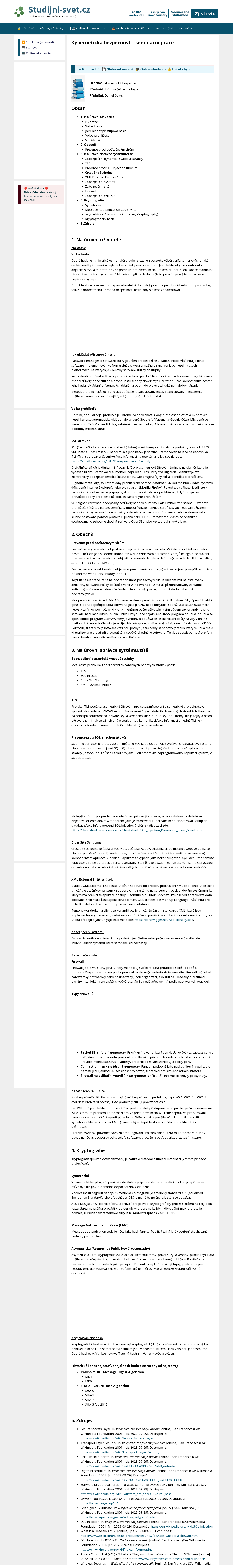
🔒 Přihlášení (25, 28)
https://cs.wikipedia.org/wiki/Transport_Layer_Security (120, 1452)
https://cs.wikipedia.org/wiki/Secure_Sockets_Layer (117, 1438)
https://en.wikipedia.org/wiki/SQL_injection (182, 1526)
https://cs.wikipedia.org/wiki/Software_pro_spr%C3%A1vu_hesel (126, 1494)
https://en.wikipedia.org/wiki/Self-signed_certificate (118, 1517)
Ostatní (187, 28)
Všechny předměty (51, 28)
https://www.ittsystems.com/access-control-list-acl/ (168, 1559)
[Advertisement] (137, 56)
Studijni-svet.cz (59, 9)
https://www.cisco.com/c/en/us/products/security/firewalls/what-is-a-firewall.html (139, 1536)
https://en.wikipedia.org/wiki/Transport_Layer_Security (111, 461)
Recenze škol (164, 28)
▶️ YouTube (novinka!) (37, 42)
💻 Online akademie (36, 53)
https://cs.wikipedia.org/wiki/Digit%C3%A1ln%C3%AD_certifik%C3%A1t (131, 1480)
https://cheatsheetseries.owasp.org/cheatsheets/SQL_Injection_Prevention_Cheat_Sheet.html (136, 830)
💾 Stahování (30, 47)
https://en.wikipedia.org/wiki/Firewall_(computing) (117, 1549)
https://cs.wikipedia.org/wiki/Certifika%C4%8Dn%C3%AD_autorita (128, 1466)
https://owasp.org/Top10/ (99, 1503)
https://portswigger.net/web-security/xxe (163, 920)
